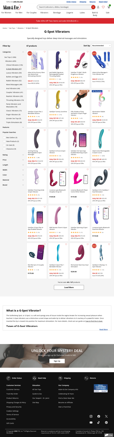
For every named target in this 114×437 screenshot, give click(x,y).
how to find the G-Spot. (94, 321)
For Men (19, 12)
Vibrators (44, 12)
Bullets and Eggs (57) (14, 77)
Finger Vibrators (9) (13, 114)
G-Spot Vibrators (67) (14, 69)
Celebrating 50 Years (66, 394)
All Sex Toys (36, 389)
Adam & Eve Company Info (68, 389)
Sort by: (87, 45)
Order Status (71, 2)
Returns (93, 2)
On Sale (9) (10, 145)
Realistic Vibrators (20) (14, 96)
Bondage (57, 12)
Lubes (82, 12)
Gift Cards (10, 423)
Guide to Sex (37, 394)
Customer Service (12, 389)
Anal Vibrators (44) (13, 88)
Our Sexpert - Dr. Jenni (40, 398)
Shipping (83, 2)
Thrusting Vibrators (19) (15, 100)
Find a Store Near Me (66, 398)
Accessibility (11, 419)
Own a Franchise (64, 407)
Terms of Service (12, 414)
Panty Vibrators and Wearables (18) (13, 105)
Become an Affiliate (65, 402)
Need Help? (103, 2)
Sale (107, 12)
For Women (6, 12)
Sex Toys (12, 28)
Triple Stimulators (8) (14, 122)
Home (5, 28)
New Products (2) (12, 141)
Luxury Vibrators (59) (14, 73)
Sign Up (57, 361)
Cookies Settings (12, 411)
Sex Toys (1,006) (10, 57)
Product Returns (12, 398)
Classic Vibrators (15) (14, 111)
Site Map (35, 402)
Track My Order (12, 394)
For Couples (32, 12)
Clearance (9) (11, 149)
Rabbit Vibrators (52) (13, 81)
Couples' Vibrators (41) (14, 92)
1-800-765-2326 (18, 2)
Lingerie (69, 12)
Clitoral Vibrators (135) (14, 65)
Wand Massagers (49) (14, 84)
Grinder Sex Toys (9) (13, 118)
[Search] (66, 7)
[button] (69, 287)
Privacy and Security (13, 407)
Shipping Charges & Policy (16, 402)
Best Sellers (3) (11, 137)
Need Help (39, 378)
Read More (103, 329)
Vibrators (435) (10, 61)
